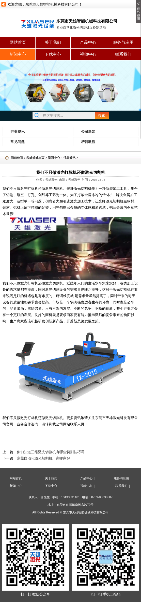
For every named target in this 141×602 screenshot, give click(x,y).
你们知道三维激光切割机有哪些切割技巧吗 (50, 452)
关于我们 (53, 42)
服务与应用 (123, 42)
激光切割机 (54, 418)
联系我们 (123, 54)
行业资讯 (17, 132)
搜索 (101, 115)
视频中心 (88, 54)
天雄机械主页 (35, 157)
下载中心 (53, 54)
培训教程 (88, 142)
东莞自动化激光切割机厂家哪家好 (43, 458)
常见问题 (17, 142)
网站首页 (18, 42)
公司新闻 (88, 132)
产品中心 (88, 42)
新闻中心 (18, 54)
